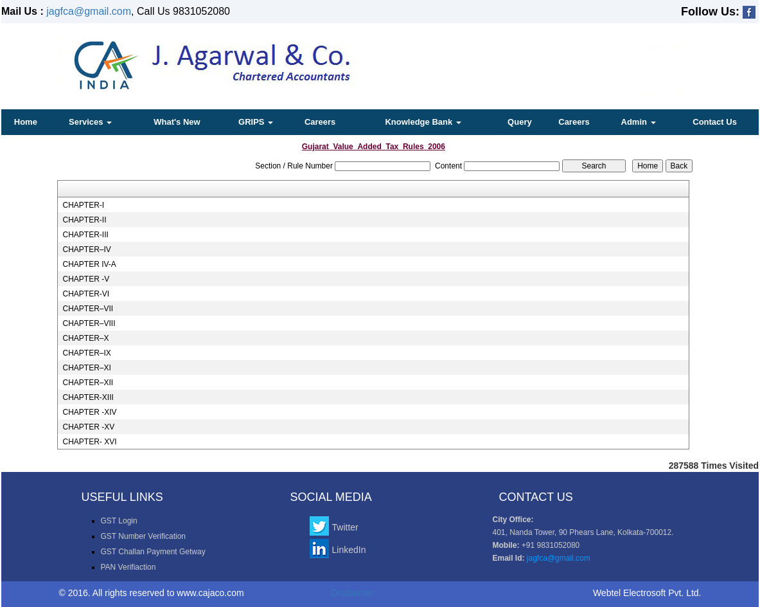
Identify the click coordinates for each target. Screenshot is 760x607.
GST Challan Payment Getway (153, 551)
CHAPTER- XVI (89, 441)
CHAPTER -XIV (89, 412)
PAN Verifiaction (128, 567)
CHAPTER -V (85, 279)
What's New (177, 122)
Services (90, 122)
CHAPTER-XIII (87, 397)
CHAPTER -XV (88, 426)
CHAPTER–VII (87, 308)
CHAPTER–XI (86, 367)
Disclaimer (352, 593)
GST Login (119, 520)
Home (25, 122)
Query (520, 122)
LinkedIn (349, 550)
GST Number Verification (143, 536)
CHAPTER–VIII (88, 323)
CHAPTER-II (84, 219)
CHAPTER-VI (85, 293)
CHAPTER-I (83, 205)
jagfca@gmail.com (88, 11)
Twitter (345, 527)
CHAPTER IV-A (89, 264)
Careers (320, 122)
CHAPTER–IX (86, 353)
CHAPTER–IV (86, 249)
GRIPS (255, 122)
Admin (638, 122)
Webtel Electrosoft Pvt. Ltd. (647, 593)
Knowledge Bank (423, 122)
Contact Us (715, 122)
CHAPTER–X (85, 338)
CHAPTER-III (85, 234)
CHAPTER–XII (87, 382)
